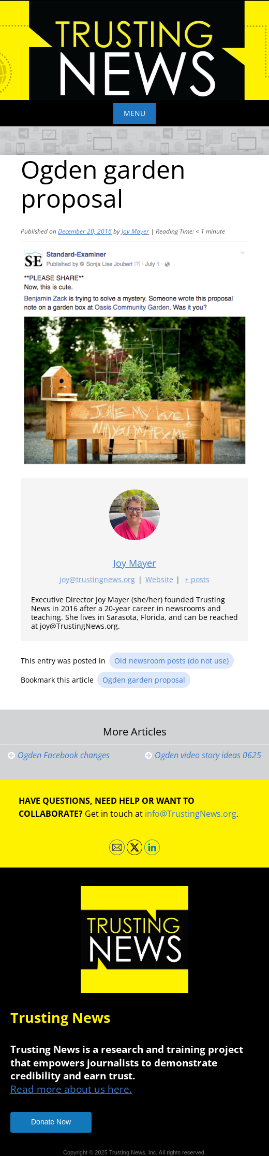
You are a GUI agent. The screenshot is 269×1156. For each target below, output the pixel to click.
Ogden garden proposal (143, 680)
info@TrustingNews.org (190, 813)
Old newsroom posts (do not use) (171, 661)
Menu (134, 113)
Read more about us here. (71, 1089)
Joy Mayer (135, 231)
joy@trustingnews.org (97, 579)
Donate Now (51, 1122)
